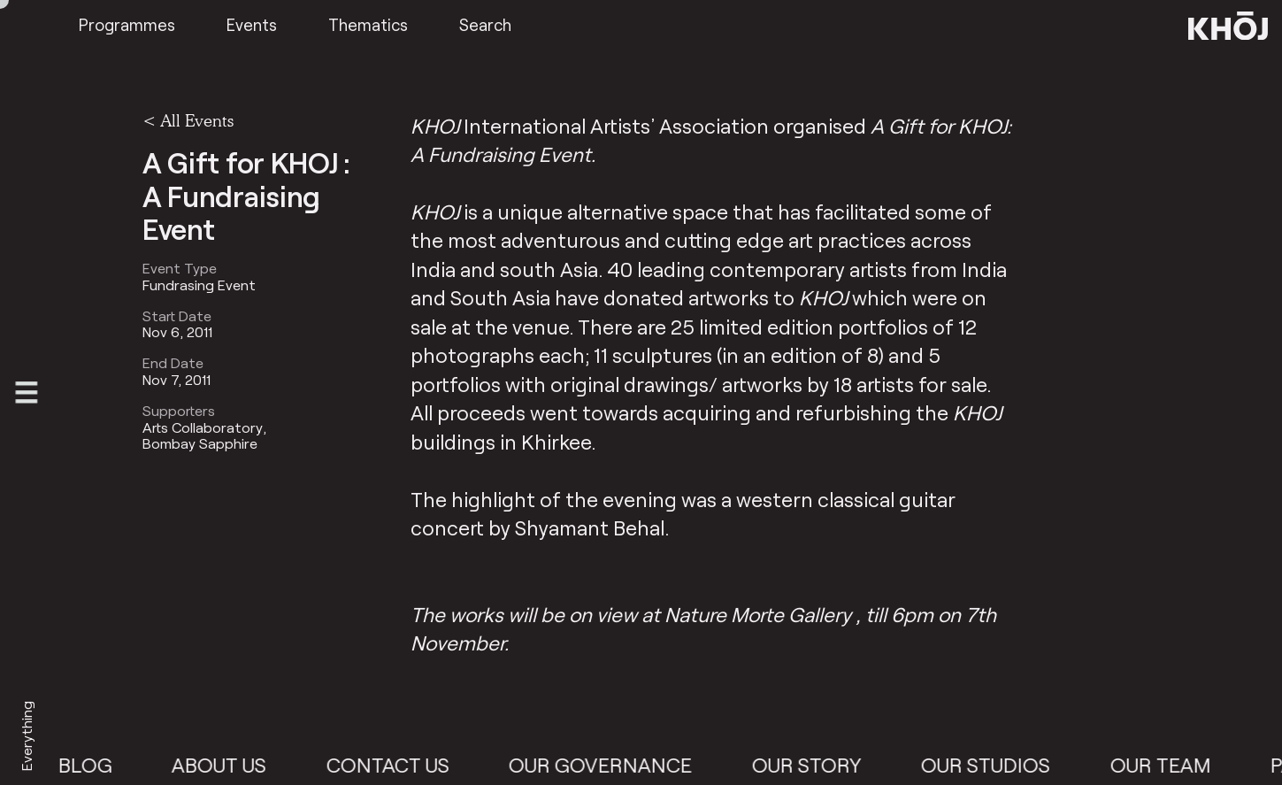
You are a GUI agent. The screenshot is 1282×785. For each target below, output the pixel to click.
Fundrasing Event (199, 285)
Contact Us (396, 764)
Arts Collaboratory (202, 427)
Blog (94, 764)
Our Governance (610, 764)
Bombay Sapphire (199, 443)
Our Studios (995, 764)
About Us (228, 764)
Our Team (1169, 764)
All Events (197, 120)
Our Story (816, 764)
